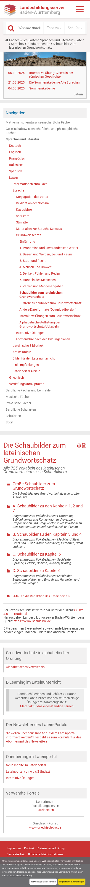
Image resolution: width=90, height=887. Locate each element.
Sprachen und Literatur (56, 40)
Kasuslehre (24, 209)
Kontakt (29, 848)
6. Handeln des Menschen (37, 280)
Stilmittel (22, 222)
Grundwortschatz (37, 44)
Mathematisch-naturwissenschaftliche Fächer (38, 122)
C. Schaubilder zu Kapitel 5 (37, 554)
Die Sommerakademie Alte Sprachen (54, 82)
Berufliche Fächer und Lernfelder (29, 390)
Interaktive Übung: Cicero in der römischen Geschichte (51, 74)
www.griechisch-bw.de (45, 827)
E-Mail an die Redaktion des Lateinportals (40, 596)
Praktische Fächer (18, 403)
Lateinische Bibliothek (28, 345)
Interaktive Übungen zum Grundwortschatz (50, 316)
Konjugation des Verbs (32, 197)
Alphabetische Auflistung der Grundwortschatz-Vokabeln (39, 324)
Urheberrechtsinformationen (45, 854)
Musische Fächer (18, 397)
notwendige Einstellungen (43, 881)
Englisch (15, 152)
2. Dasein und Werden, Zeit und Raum (45, 254)
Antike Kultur (22, 352)
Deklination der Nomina (32, 203)
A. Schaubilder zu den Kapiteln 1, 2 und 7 (48, 508)
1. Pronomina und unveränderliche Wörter (48, 248)
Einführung (27, 241)
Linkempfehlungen (26, 365)
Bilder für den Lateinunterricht (34, 358)
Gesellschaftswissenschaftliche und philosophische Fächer (42, 131)
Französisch (17, 158)
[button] (54, 28)
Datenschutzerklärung (21, 875)
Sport (9, 422)
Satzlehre (22, 216)
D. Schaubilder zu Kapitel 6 (37, 570)
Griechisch (16, 377)
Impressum (14, 848)
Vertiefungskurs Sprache (26, 384)
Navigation (15, 112)
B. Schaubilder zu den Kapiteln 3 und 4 (47, 534)
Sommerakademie (42, 88)
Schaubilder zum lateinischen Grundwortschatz (41, 295)
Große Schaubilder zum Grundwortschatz (52, 303)
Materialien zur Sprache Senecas (39, 229)
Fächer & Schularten (23, 40)
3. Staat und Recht (32, 260)
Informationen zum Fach (30, 184)
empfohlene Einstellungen (71, 881)
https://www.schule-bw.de (32, 621)
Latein (79, 40)
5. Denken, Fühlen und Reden (39, 273)
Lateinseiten (45, 810)
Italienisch (16, 165)
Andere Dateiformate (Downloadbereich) (48, 309)
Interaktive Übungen (30, 333)
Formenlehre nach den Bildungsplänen (43, 339)
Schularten (13, 416)
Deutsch (15, 145)
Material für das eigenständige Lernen (47, 706)
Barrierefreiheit (16, 854)
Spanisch (15, 171)
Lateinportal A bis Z (26, 371)
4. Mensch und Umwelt (35, 267)
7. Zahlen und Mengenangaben (41, 286)
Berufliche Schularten (21, 409)
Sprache (17, 44)
